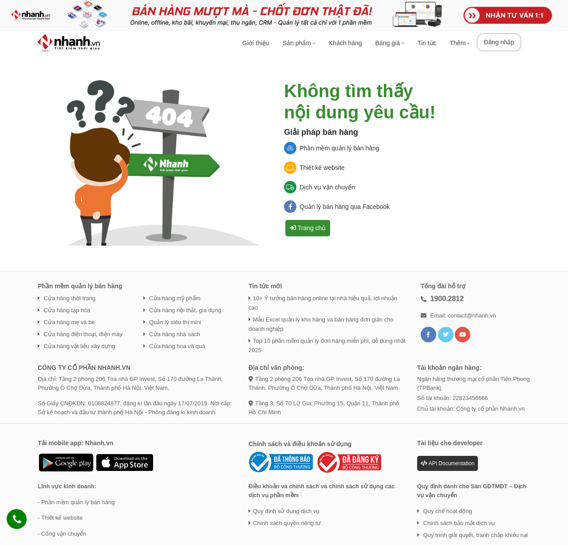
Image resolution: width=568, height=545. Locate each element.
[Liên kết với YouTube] (462, 334)
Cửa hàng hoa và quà (174, 346)
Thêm (460, 43)
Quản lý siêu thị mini (172, 322)
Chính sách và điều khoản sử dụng (299, 443)
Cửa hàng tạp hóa (64, 310)
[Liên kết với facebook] (428, 334)
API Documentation (447, 463)
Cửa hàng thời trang (66, 298)
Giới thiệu (255, 43)
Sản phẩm (299, 43)
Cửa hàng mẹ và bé (66, 322)
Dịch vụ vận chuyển (319, 187)
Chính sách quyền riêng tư (284, 523)
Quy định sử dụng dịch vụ (284, 511)
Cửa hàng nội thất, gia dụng (182, 310)
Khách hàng (345, 43)
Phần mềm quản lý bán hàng (331, 148)
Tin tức (427, 43)
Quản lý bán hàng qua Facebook (337, 206)
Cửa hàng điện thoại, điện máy (80, 334)
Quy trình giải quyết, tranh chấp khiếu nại (472, 535)
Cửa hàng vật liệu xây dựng (76, 346)
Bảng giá (389, 43)
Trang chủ (308, 227)
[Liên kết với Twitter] (446, 334)
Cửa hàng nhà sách (171, 334)
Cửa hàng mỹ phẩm (172, 298)
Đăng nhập (499, 42)
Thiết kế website (314, 167)
